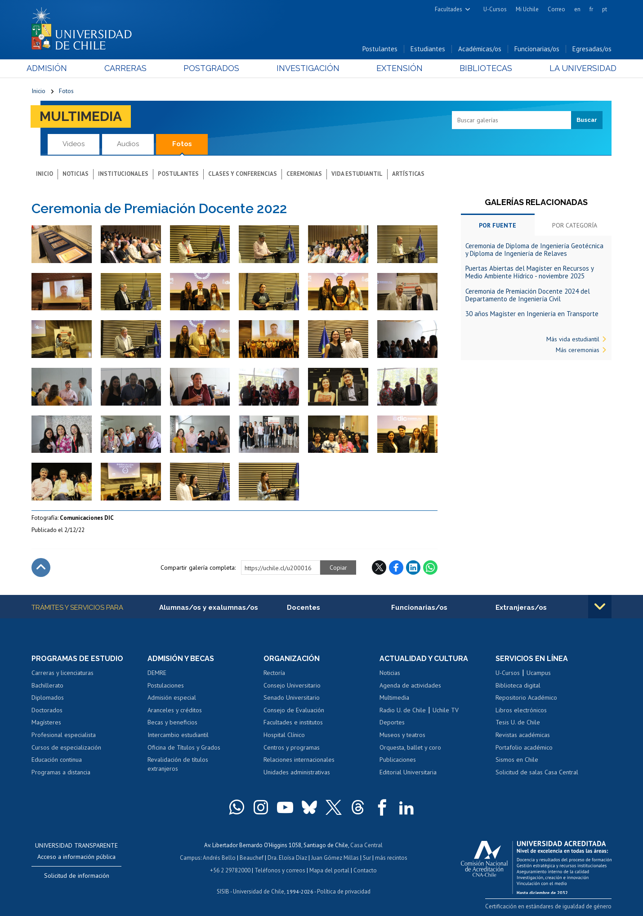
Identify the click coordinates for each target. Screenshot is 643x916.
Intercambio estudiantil (178, 735)
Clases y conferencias (242, 174)
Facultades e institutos (293, 723)
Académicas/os (479, 49)
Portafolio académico (524, 747)
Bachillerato (47, 685)
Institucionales (123, 174)
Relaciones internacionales (299, 759)
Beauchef (251, 858)
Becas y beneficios (172, 723)
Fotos (66, 90)
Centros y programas (291, 747)
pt (604, 9)
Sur (367, 858)
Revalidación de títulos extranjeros (177, 764)
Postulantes (379, 49)
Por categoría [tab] (574, 225)
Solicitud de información (76, 875)
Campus (190, 858)
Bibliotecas (482, 68)
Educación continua (56, 759)
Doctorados (47, 710)
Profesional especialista (63, 735)
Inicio (38, 90)
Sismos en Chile (517, 759)
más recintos (391, 858)
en (577, 9)
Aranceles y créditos (174, 710)
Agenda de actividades (410, 685)
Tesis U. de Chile (518, 723)
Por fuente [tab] (497, 225)
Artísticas (408, 174)
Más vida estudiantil (572, 339)
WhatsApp (430, 567)
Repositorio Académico (526, 697)
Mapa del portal (329, 870)
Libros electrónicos (521, 710)
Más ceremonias (577, 349)
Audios (128, 144)
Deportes (392, 723)
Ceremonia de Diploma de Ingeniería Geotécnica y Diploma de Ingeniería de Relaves (534, 249)
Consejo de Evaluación (293, 710)
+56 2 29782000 (230, 870)
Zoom (40, 229)
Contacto (365, 870)
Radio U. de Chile (403, 710)
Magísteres (46, 723)
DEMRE (156, 673)
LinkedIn (413, 567)
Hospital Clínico (284, 735)
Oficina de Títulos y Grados (183, 747)
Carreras (128, 68)
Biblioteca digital (518, 685)
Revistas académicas (523, 735)
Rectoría (274, 673)
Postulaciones (165, 685)
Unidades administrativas (296, 772)
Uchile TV (446, 710)
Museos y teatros (402, 735)
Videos (74, 144)
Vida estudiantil (357, 174)
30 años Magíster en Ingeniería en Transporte (531, 313)
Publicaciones (398, 759)
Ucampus (539, 673)
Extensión (398, 68)
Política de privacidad (344, 891)
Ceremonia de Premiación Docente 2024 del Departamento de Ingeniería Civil (527, 295)
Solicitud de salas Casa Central (537, 772)
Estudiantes (428, 49)
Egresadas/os (592, 49)
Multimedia (81, 116)
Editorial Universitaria (408, 772)
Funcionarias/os (536, 49)
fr (591, 9)
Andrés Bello (219, 858)
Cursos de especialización (66, 747)
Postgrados (213, 68)
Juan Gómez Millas (335, 858)
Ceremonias (304, 174)
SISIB (223, 891)
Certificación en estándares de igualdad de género (548, 907)
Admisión (51, 68)
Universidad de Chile (258, 891)
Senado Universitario (291, 697)
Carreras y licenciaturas (62, 673)
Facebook (396, 567)
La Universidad (578, 68)
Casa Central (366, 845)
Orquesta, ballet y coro (410, 747)
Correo (556, 9)
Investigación (307, 68)
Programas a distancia (60, 772)
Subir (40, 567)
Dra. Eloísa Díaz (287, 858)
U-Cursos (495, 9)
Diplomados (47, 697)
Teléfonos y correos (280, 870)
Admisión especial (171, 697)
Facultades (448, 9)
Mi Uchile (527, 9)
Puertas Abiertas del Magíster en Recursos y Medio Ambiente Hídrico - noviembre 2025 (529, 272)
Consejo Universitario (292, 685)
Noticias (76, 174)
